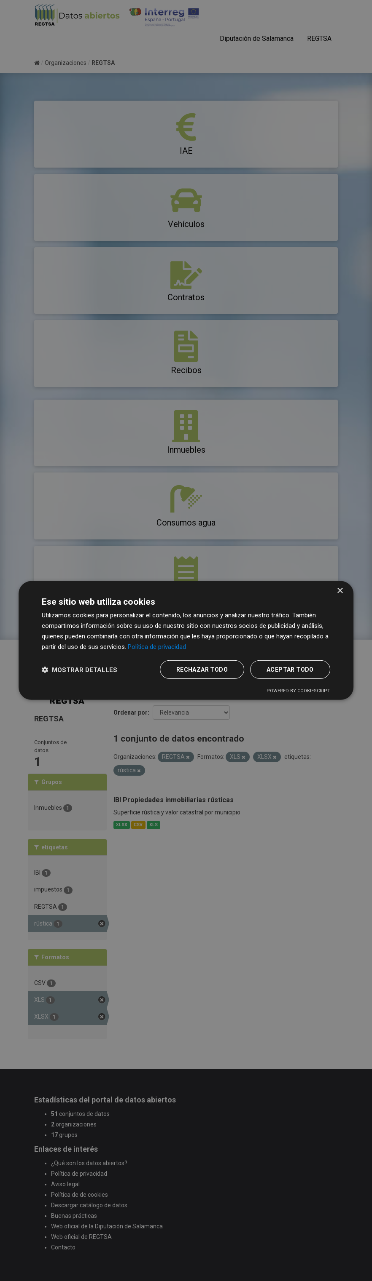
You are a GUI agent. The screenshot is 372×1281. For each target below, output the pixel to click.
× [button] (340, 591)
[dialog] (186, 640)
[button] (79, 670)
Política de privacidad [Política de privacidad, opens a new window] (157, 646)
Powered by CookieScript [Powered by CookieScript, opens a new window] (298, 691)
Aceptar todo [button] (290, 669)
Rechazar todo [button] (202, 669)
